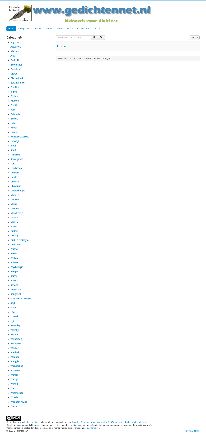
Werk (13, 388)
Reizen (13, 276)
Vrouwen (15, 370)
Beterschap (16, 64)
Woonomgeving (18, 401)
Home (11, 28)
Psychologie (16, 267)
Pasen (13, 253)
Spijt (12, 303)
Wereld (14, 383)
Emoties (14, 87)
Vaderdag (15, 325)
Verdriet (14, 334)
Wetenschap (16, 392)
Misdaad (14, 208)
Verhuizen (15, 343)
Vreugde (14, 361)
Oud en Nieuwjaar (19, 240)
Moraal (14, 217)
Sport (13, 307)
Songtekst (15, 294)
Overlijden (15, 244)
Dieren (13, 73)
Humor (14, 132)
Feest (13, 109)
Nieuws (49, 28)
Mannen (14, 195)
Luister (62, 46)
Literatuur (15, 186)
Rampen (14, 271)
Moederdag (16, 213)
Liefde (13, 177)
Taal (12, 311)
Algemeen (15, 42)
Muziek (14, 222)
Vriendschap (16, 365)
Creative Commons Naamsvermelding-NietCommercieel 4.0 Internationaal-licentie (110, 422)
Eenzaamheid (17, 82)
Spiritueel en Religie (20, 298)
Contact (99, 28)
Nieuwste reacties (65, 28)
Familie (14, 105)
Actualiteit (15, 46)
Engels (13, 91)
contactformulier (91, 428)
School (14, 285)
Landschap (16, 168)
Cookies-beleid (84, 28)
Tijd (12, 320)
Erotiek (14, 96)
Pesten (14, 258)
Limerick (14, 181)
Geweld (14, 118)
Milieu (13, 204)
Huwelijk (14, 141)
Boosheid (15, 69)
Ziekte (13, 406)
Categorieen (24, 28)
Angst (13, 55)
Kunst (13, 163)
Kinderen (15, 154)
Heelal (13, 127)
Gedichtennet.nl (30, 422)
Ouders (14, 231)
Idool (13, 145)
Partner (14, 249)
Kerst (13, 150)
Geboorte (15, 114)
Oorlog (14, 235)
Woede (14, 397)
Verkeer (14, 347)
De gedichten (12, 422)
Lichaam (14, 172)
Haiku (13, 123)
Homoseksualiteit (19, 136)
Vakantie (14, 356)
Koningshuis (16, 159)
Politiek (14, 262)
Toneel (14, 316)
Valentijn (14, 329)
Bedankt (14, 60)
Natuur (14, 226)
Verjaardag (16, 338)
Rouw (13, 280)
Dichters (38, 28)
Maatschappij (17, 190)
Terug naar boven (191, 431)
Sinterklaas (16, 289)
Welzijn (14, 379)
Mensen (14, 199)
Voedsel (14, 352)
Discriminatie (17, 78)
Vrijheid (14, 374)
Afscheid (14, 51)
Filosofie (14, 100)
